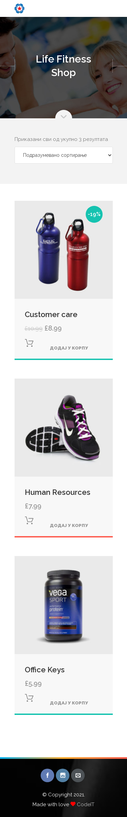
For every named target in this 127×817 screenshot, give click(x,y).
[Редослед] (64, 155)
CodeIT (85, 804)
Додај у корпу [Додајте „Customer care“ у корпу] (69, 348)
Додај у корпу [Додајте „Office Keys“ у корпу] (69, 702)
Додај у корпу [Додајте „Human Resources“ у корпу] (69, 525)
